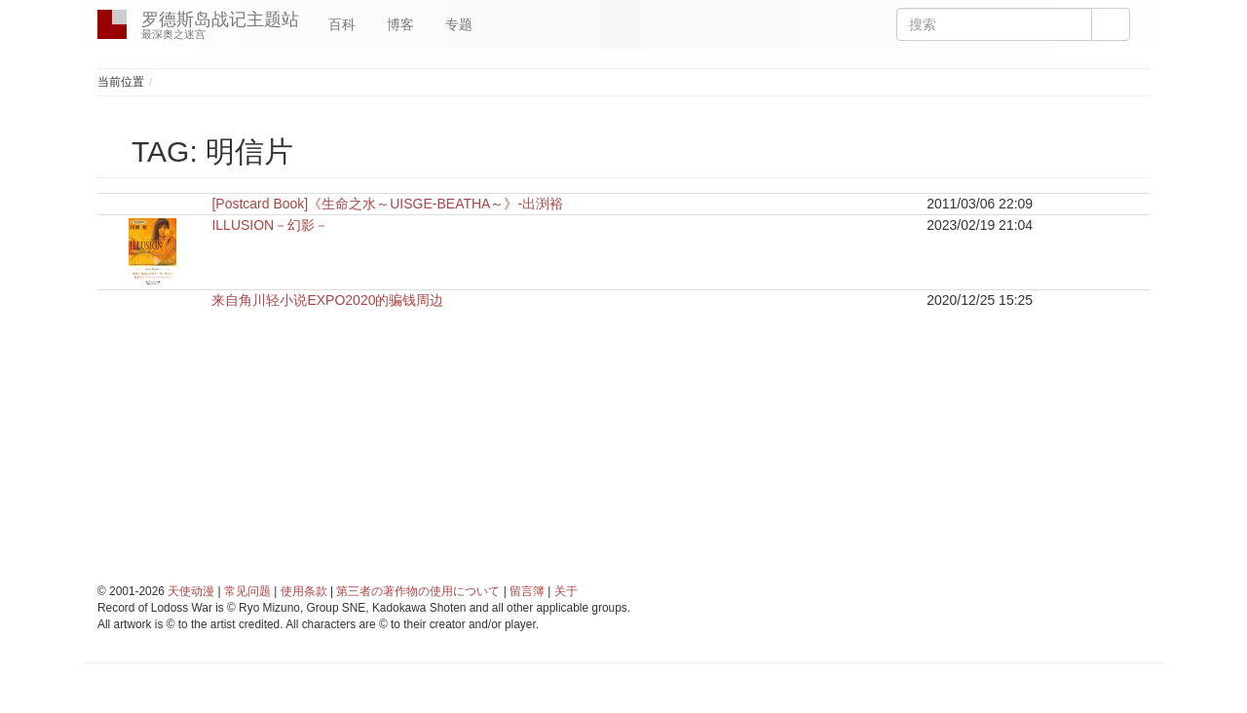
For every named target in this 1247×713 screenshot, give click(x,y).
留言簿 (527, 591)
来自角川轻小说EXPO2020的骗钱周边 (327, 300)
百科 (342, 24)
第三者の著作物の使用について (418, 591)
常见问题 (247, 591)
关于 (566, 591)
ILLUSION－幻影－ (269, 225)
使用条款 (304, 591)
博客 (400, 24)
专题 (458, 24)
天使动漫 (191, 591)
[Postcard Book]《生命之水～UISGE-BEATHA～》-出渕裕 (387, 203)
